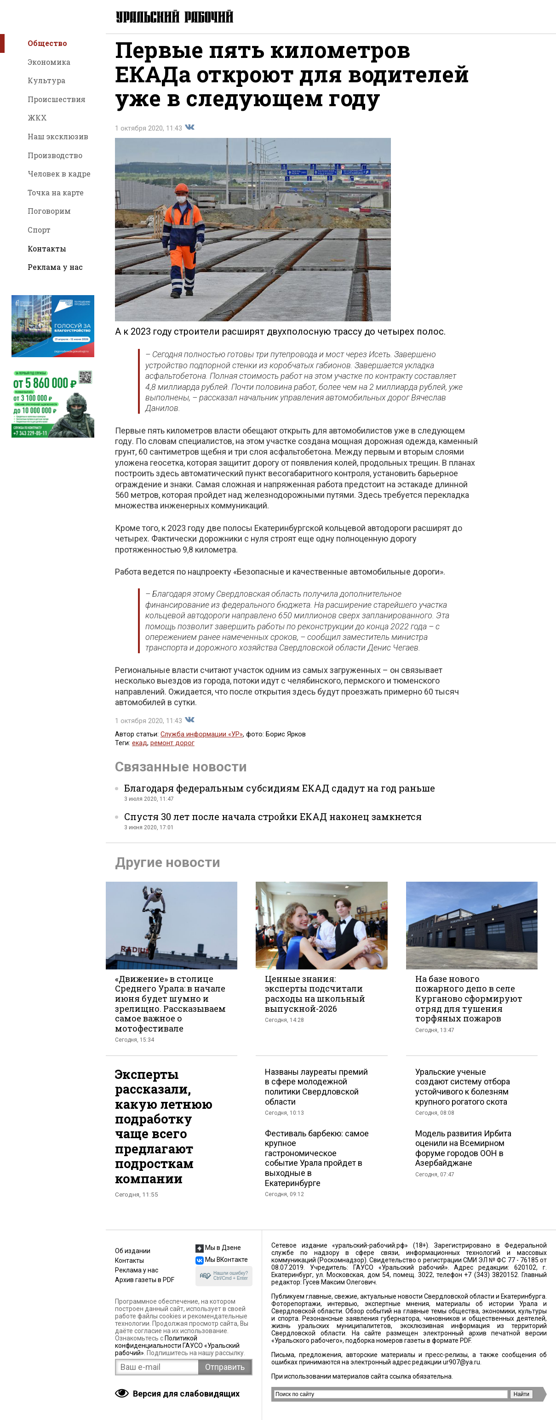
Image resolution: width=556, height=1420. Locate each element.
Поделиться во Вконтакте (189, 135)
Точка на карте (56, 192)
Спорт (39, 229)
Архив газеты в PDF (144, 1279)
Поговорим (49, 211)
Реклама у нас (55, 267)
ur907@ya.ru (461, 1362)
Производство (55, 155)
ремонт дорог (172, 751)
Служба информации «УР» (201, 742)
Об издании (132, 1251)
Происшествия (57, 99)
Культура (46, 80)
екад (139, 751)
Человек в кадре (59, 173)
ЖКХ (37, 117)
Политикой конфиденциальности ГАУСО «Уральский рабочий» (177, 1345)
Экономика (49, 62)
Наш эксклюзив (58, 136)
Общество (47, 43)
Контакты (47, 248)
